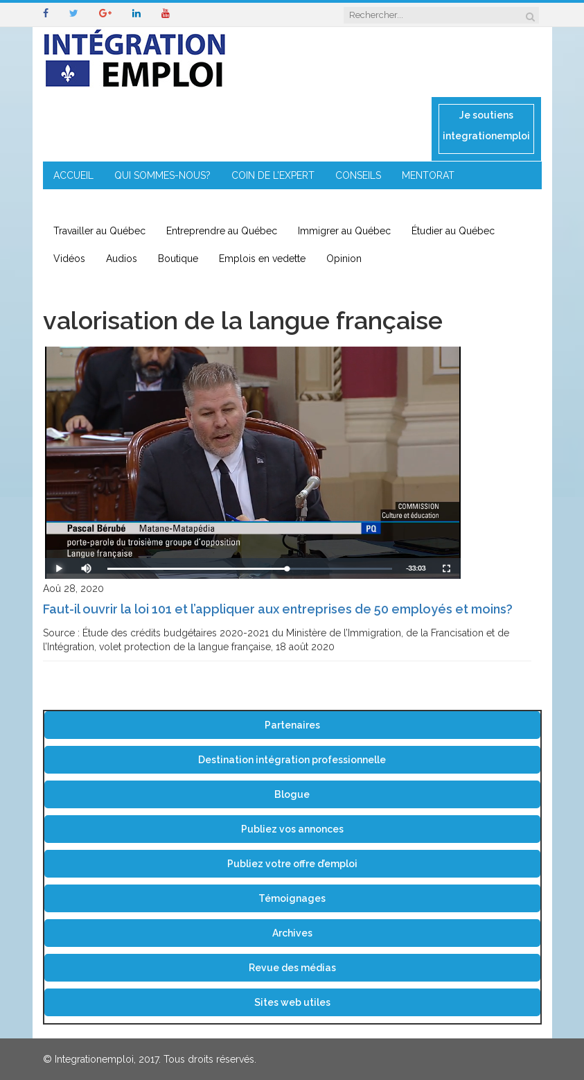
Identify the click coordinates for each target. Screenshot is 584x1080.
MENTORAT (428, 175)
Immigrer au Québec (344, 230)
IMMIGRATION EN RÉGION (219, 203)
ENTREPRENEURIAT (97, 203)
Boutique (178, 258)
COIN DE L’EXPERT (273, 175)
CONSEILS (358, 175)
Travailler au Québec (99, 230)
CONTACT (322, 203)
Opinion (344, 258)
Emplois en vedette (262, 258)
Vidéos (69, 258)
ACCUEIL (73, 175)
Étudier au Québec (453, 230)
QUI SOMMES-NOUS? (162, 175)
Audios (121, 258)
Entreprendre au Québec (221, 230)
